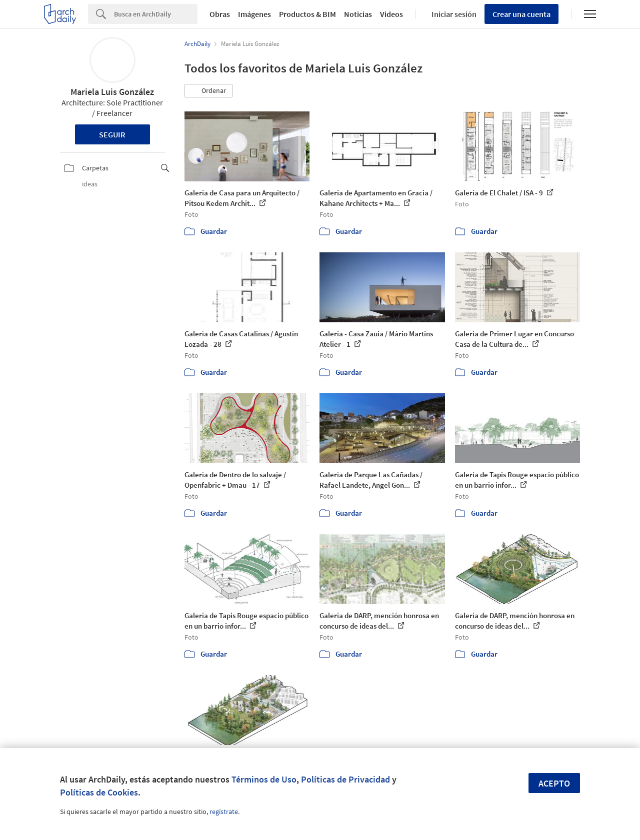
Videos (391, 14)
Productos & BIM (307, 14)
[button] (208, 91)
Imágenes (254, 14)
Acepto (554, 783)
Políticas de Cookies (99, 792)
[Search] (156, 14)
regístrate (224, 811)
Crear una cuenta (521, 14)
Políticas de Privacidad (345, 779)
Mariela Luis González (112, 91)
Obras (220, 14)
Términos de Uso (264, 779)
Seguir (112, 134)
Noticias (358, 14)
